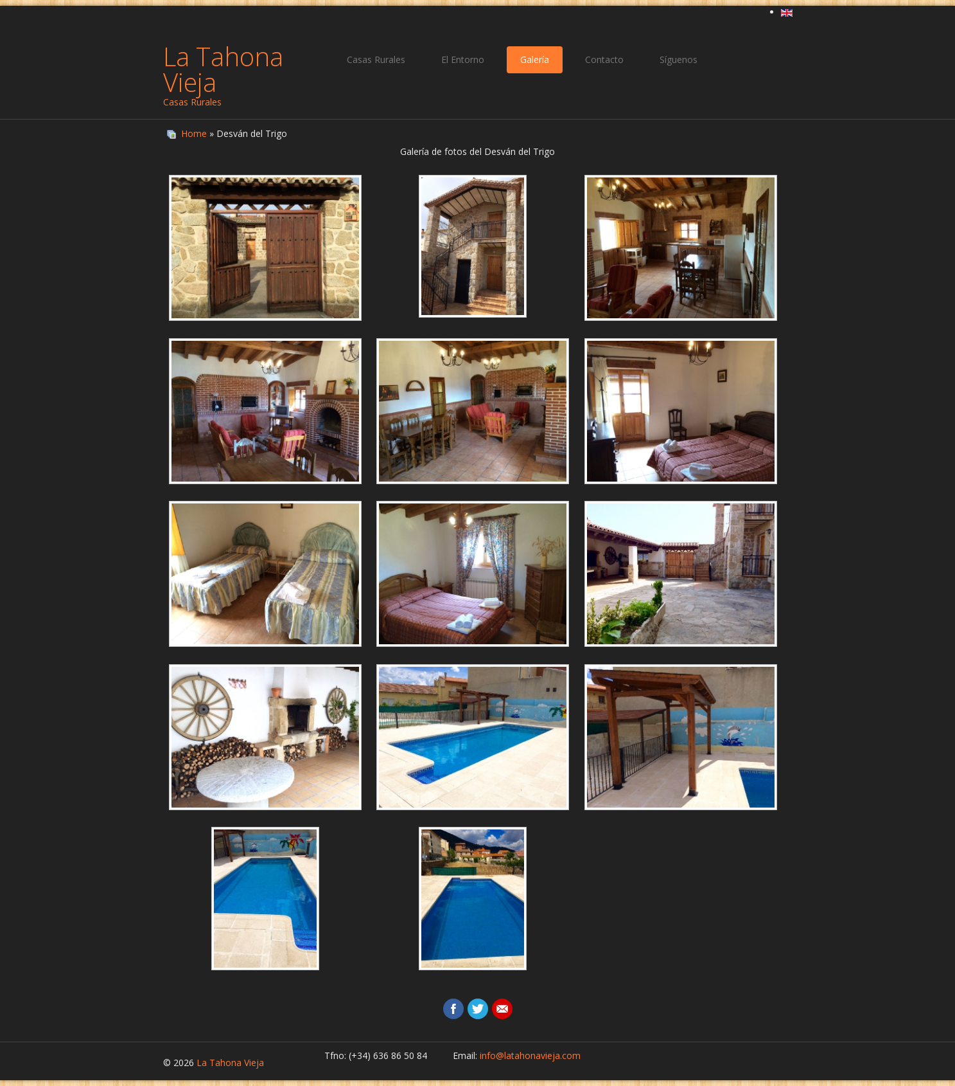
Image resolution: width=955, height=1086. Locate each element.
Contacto (604, 59)
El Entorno (462, 59)
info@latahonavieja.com (530, 1055)
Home (194, 133)
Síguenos (678, 59)
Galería (534, 59)
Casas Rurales (376, 59)
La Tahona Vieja (223, 69)
